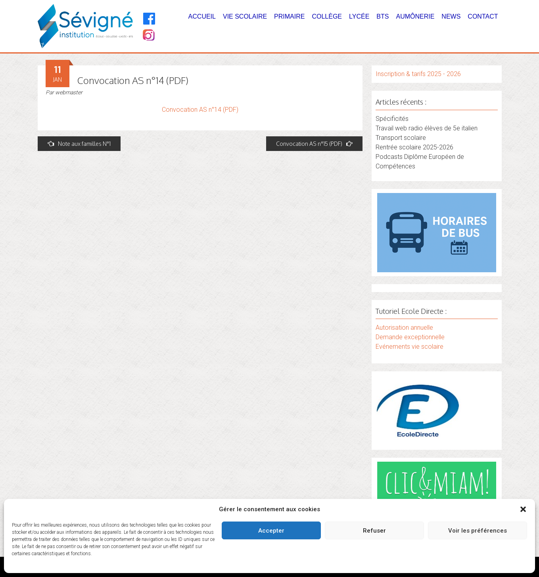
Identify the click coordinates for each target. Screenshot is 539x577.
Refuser (374, 530)
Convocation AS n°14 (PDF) (200, 109)
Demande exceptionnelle (410, 337)
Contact (483, 16)
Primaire (289, 16)
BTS (382, 16)
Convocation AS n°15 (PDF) (314, 143)
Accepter (271, 530)
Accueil (202, 16)
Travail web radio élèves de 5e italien (427, 128)
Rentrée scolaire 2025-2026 (414, 147)
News (450, 16)
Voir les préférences (477, 530)
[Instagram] (148, 36)
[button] (523, 509)
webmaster (68, 92)
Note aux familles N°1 (79, 143)
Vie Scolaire (245, 16)
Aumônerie (415, 16)
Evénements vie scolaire (409, 346)
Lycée (359, 16)
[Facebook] (149, 19)
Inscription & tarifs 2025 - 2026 (418, 74)
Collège (327, 16)
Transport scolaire (401, 137)
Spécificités (392, 118)
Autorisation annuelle (404, 327)
